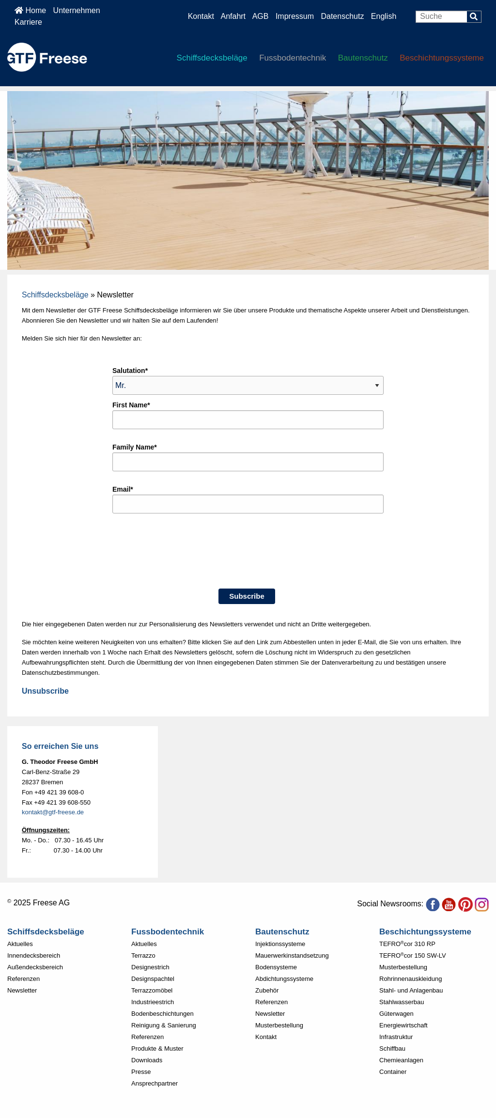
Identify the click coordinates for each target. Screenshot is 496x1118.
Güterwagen (396, 1013)
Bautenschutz (363, 57)
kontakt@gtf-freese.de (53, 812)
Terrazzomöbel (151, 990)
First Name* (131, 405)
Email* (122, 489)
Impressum (295, 16)
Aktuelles (20, 943)
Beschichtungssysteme (442, 57)
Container (392, 1071)
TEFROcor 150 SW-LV (412, 955)
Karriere (28, 22)
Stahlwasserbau (401, 1002)
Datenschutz (343, 16)
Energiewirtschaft (403, 1025)
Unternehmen (76, 10)
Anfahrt (233, 16)
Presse (141, 1071)
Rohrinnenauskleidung (410, 978)
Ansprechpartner (154, 1083)
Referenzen (23, 978)
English (383, 16)
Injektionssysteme (280, 943)
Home (30, 10)
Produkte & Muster (157, 1048)
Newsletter (22, 990)
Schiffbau (392, 1048)
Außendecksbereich (35, 967)
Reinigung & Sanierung (163, 1025)
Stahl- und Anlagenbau (411, 990)
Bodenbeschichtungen (162, 1013)
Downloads (146, 1060)
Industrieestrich (152, 1002)
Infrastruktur (396, 1036)
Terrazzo (143, 955)
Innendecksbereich (33, 955)
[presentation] (186, 557)
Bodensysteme (276, 967)
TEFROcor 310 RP (407, 943)
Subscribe (246, 596)
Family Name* (134, 447)
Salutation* (130, 370)
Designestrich (150, 967)
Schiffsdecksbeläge (212, 57)
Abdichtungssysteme (284, 978)
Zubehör (267, 990)
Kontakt (201, 16)
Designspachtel (152, 978)
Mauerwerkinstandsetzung (292, 955)
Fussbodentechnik (292, 57)
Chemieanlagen (401, 1060)
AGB (260, 16)
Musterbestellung (279, 1025)
